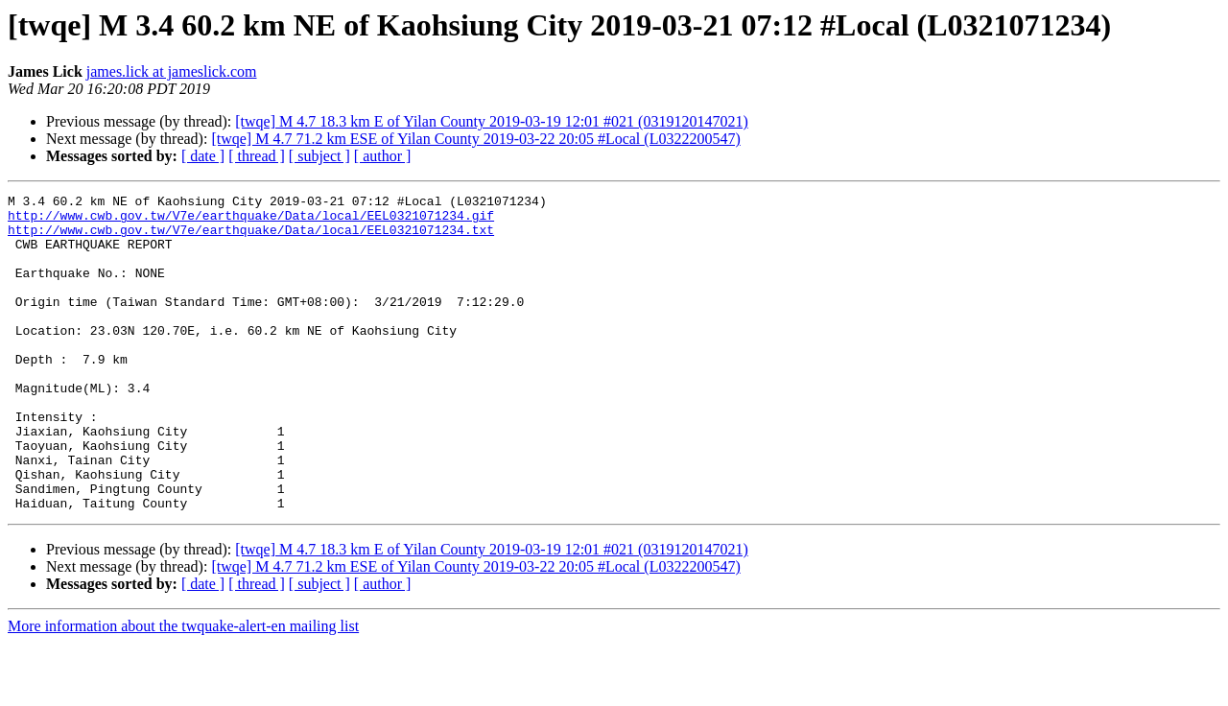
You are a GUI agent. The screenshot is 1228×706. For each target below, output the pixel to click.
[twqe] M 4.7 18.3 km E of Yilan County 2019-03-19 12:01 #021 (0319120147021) (491, 121)
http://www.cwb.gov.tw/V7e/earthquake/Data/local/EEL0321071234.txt (251, 238)
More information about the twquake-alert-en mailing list (183, 689)
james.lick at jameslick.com (171, 71)
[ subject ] (319, 156)
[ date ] (202, 156)
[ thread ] (256, 156)
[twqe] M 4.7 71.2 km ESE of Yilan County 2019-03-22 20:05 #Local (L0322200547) (475, 138)
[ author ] (383, 156)
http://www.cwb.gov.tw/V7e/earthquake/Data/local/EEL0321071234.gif (251, 220)
